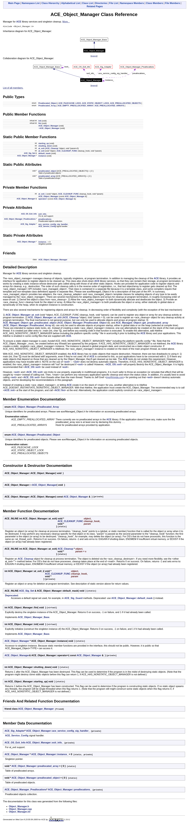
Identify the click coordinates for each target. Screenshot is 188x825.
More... (66, 21)
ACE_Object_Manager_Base (33, 617)
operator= (42, 199)
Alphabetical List (70, 3)
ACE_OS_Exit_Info (29, 214)
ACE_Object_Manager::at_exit (22, 315)
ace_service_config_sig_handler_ (53, 225)
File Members (172, 3)
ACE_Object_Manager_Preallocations (20, 219)
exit (67, 362)
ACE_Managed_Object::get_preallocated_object (30, 323)
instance (42, 156)
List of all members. (13, 88)
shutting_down (45, 146)
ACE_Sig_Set (29, 154)
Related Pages (95, 6)
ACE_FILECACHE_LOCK (69, 103)
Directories (101, 3)
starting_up (43, 144)
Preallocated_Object (47, 103)
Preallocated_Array (47, 106)
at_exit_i (42, 194)
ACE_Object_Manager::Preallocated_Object (82, 323)
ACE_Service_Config (47, 227)
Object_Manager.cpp (20, 809)
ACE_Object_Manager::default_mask (131, 598)
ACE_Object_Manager (48, 126)
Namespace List (31, 3)
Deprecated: (12, 596)
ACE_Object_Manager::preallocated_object (35, 778)
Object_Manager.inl (19, 812)
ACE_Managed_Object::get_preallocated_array (142, 323)
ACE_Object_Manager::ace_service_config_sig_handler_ (58, 731)
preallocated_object (47, 171)
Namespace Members (132, 3)
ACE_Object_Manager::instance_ (49, 755)
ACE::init (9, 390)
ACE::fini (60, 390)
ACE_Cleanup (52, 149)
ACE (18, 21)
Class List (87, 3)
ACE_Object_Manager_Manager (52, 260)
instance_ (42, 242)
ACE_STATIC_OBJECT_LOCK (95, 103)
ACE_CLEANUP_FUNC (67, 151)
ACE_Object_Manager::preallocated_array (34, 766)
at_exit (41, 149)
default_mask (44, 154)
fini (39, 124)
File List (113, 3)
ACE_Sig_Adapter (28, 225)
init (39, 121)
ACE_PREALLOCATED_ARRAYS (109, 106)
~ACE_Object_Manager (48, 129)
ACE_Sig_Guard (73, 598)
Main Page (14, 3)
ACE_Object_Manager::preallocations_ (69, 790)
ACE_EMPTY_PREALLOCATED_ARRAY (76, 106)
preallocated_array (46, 176)
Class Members (154, 3)
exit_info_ (42, 214)
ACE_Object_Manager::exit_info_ (44, 743)
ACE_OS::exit (113, 365)
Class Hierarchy (50, 3)
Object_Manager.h (19, 807)
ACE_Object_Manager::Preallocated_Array (27, 326)
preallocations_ (45, 219)
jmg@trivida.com (115, 378)
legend (94, 56)
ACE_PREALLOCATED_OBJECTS (125, 103)
